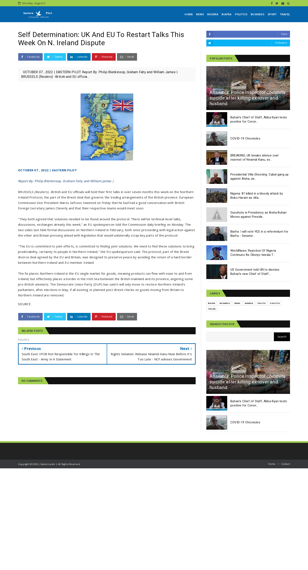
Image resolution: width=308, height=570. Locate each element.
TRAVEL (285, 14)
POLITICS (241, 14)
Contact (285, 464)
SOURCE (24, 304)
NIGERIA (212, 14)
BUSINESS (257, 14)
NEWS (200, 14)
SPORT (272, 14)
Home (271, 464)
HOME (189, 14)
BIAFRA (226, 14)
